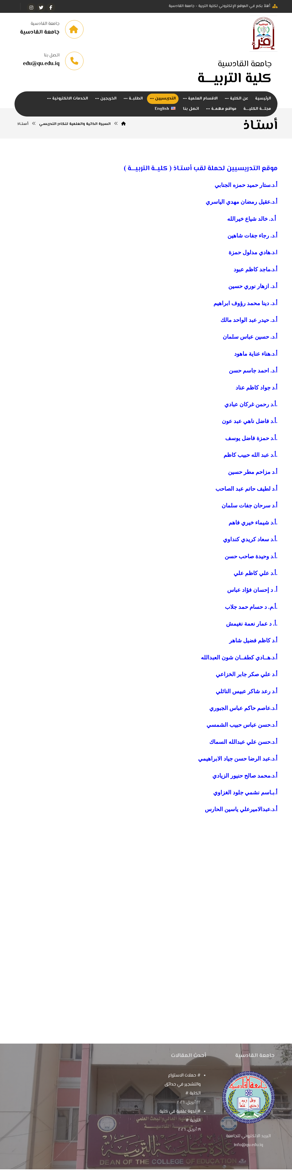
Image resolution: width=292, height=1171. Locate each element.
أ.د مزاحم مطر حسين (252, 477)
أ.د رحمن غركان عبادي (250, 409)
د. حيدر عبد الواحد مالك (247, 325)
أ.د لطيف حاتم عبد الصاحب (246, 494)
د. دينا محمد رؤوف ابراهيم (243, 308)
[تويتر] (41, 7)
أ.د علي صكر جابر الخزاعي (246, 679)
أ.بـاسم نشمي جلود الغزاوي (244, 797)
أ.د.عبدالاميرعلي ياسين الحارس (241, 814)
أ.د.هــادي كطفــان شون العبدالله (238, 662)
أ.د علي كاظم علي (255, 578)
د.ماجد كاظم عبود (254, 274)
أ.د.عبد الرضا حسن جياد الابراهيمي (237, 764)
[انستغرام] (31, 7)
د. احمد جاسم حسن (251, 376)
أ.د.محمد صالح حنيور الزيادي (244, 781)
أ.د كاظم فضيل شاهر (253, 646)
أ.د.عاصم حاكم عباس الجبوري (243, 713)
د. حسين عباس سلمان (248, 342)
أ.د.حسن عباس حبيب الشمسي (241, 730)
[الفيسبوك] (50, 7)
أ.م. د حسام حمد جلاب (250, 612)
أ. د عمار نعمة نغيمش (251, 629)
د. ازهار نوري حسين (251, 291)
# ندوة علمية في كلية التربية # (180, 1121)
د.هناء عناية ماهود (254, 359)
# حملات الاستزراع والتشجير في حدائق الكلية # (183, 1089)
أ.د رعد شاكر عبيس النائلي (246, 696)
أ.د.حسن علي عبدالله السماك (243, 747)
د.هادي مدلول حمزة (251, 258)
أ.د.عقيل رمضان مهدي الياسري (241, 207)
